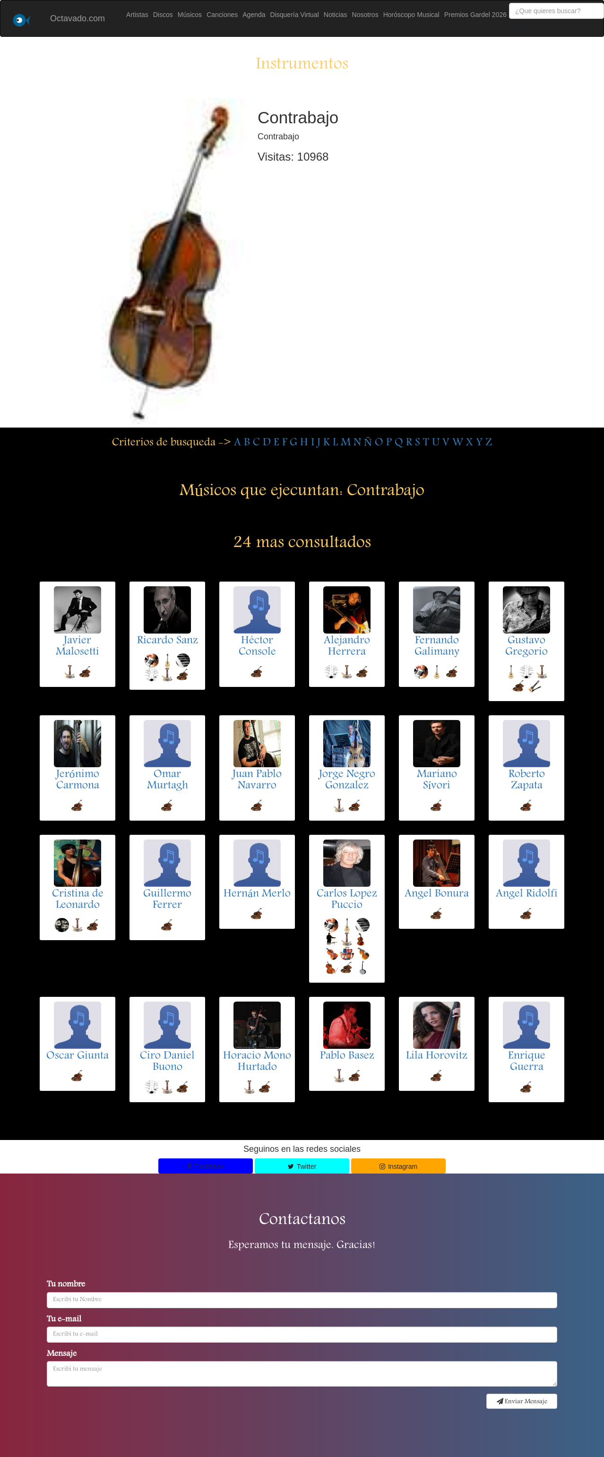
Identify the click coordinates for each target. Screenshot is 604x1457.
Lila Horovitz (436, 1056)
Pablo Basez (347, 1056)
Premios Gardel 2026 (475, 14)
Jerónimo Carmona (77, 780)
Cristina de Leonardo (78, 900)
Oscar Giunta (77, 1056)
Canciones (222, 14)
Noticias (335, 14)
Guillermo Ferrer (167, 900)
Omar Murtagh (167, 780)
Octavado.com (77, 18)
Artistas (137, 14)
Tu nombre (66, 1285)
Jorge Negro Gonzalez (347, 780)
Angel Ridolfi (527, 894)
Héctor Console (257, 647)
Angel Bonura (437, 894)
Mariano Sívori (437, 780)
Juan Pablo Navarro (257, 780)
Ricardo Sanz (167, 641)
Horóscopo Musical (411, 14)
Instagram (399, 1166)
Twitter (302, 1166)
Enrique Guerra (526, 1062)
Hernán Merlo (257, 894)
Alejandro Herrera (347, 647)
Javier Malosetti (77, 647)
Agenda (253, 14)
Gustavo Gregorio (526, 647)
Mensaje (62, 1354)
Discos (163, 14)
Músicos (190, 14)
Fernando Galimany (436, 647)
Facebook (206, 1166)
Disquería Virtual (294, 14)
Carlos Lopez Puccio (347, 900)
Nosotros (365, 14)
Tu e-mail (64, 1320)
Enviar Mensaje (522, 1401)
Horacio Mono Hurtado (257, 1062)
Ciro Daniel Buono (167, 1062)
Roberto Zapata (527, 780)
